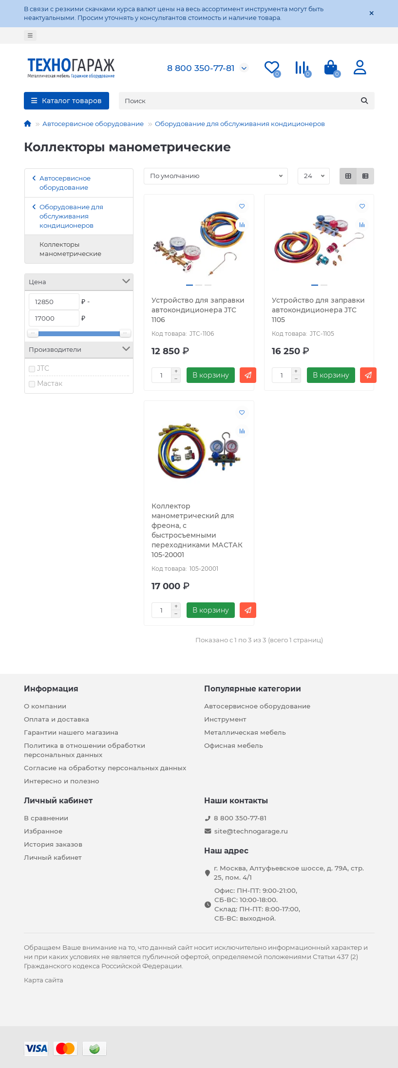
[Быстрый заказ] (248, 375)
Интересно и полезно (61, 781)
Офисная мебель (233, 745)
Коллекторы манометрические (70, 248)
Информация (51, 688)
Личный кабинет (58, 800)
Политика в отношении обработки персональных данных (84, 750)
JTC (43, 368)
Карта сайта (43, 980)
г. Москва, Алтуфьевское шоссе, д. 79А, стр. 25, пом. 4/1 (289, 872)
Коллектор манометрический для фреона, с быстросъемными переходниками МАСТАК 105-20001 (197, 530)
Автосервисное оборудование (93, 123)
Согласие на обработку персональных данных (105, 768)
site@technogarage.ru (251, 831)
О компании (45, 706)
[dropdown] (30, 35)
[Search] (247, 100)
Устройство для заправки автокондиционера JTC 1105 (318, 310)
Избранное (43, 831)
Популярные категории (252, 688)
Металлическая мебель (245, 732)
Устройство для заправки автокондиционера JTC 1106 (198, 310)
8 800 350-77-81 (200, 68)
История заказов (53, 844)
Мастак (49, 383)
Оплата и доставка (56, 719)
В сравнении (46, 818)
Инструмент (225, 719)
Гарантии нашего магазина (71, 732)
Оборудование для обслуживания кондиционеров (240, 123)
